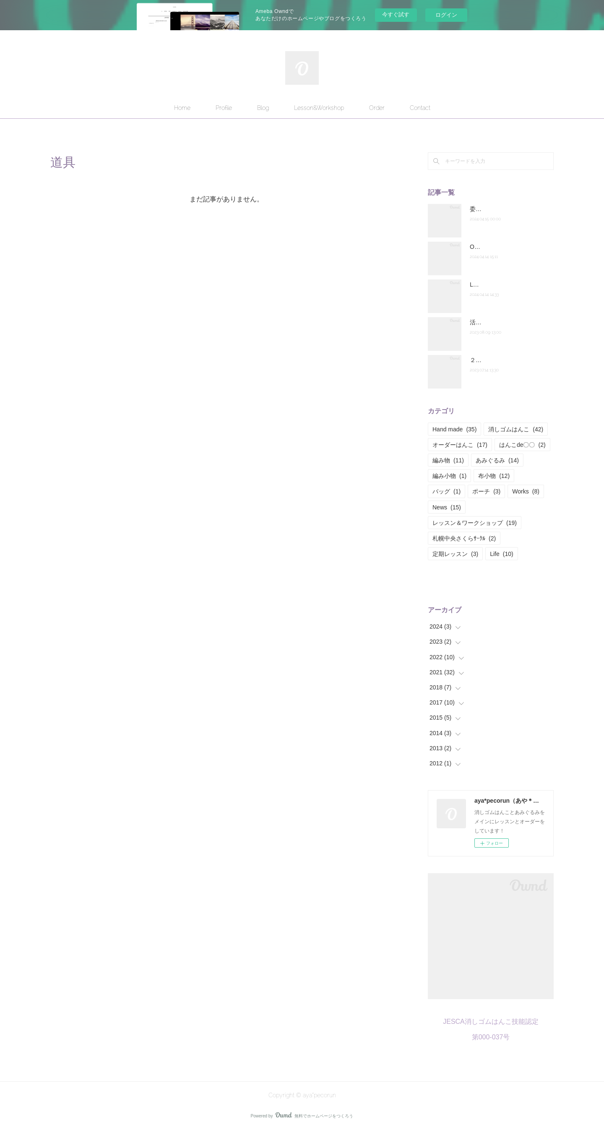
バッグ (446, 491)
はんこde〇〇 (522, 444)
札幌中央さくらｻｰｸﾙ (464, 538)
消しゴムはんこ (515, 429)
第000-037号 (491, 1037)
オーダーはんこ (459, 444)
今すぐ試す (395, 14)
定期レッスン (455, 554)
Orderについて (489, 246)
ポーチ (486, 491)
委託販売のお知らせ (496, 209)
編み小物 (449, 475)
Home (182, 107)
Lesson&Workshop (319, 107)
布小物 (494, 475)
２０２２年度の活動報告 (502, 360)
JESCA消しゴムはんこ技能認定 (491, 1021)
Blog (263, 107)
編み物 (448, 460)
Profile (224, 107)
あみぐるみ (497, 460)
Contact (420, 107)
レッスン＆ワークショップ (474, 522)
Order (377, 107)
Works (525, 491)
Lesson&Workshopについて (506, 284)
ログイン (446, 15)
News (446, 507)
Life (501, 554)
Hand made (454, 429)
